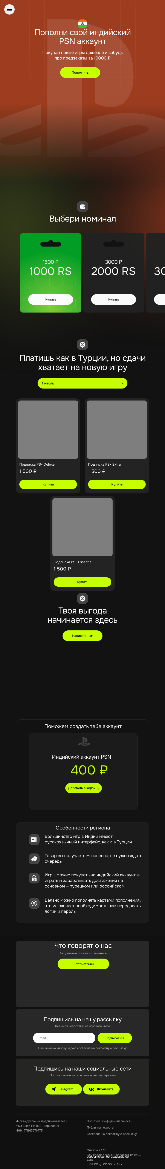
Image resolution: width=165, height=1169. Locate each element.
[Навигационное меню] (9, 9)
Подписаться (114, 1038)
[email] (64, 1038)
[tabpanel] (82, 495)
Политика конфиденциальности (109, 1121)
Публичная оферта (100, 1127)
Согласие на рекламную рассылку (112, 1134)
